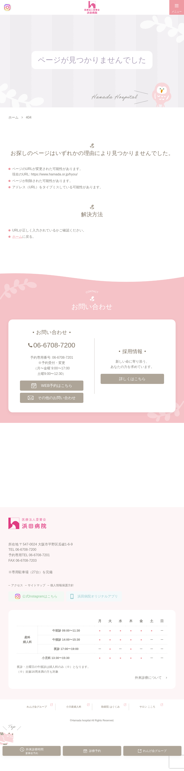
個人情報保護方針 (62, 585)
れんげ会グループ (155, 750)
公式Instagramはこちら (39, 596)
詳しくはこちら (132, 379)
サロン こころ (147, 706)
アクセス (17, 585)
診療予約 (95, 750)
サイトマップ (36, 585)
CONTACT (92, 292)
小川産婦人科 (73, 706)
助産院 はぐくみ (110, 706)
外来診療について (148, 677)
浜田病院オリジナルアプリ (98, 596)
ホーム (17, 236)
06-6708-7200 (54, 345)
